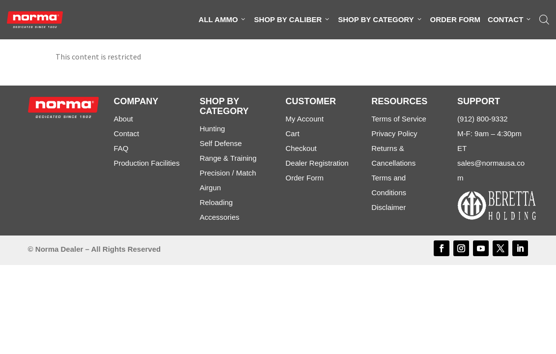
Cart (292, 133)
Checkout (300, 148)
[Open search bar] (544, 20)
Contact (510, 19)
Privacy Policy (394, 133)
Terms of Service (398, 119)
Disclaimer (388, 207)
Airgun (210, 187)
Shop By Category (380, 19)
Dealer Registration (316, 163)
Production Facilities (146, 163)
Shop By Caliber (292, 19)
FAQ (120, 148)
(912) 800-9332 (482, 119)
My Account (304, 119)
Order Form (455, 19)
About (123, 119)
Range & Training (227, 158)
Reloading (216, 202)
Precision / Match (227, 173)
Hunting (212, 128)
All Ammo (222, 19)
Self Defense (220, 143)
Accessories (219, 217)
